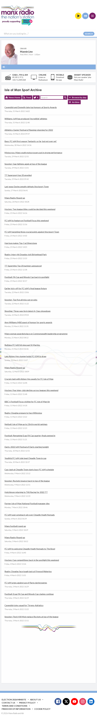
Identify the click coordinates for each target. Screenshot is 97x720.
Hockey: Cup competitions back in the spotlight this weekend (32, 560)
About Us (35, 699)
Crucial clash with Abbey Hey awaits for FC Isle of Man (29, 379)
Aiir (22, 713)
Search (89, 33)
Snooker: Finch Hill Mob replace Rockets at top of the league (31, 616)
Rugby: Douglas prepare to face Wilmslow (23, 413)
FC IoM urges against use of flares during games (26, 582)
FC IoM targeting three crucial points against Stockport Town (32, 232)
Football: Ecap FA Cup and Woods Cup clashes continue (29, 594)
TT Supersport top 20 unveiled (18, 175)
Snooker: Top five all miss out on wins (21, 299)
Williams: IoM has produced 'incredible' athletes (26, 118)
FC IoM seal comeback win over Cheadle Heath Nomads (30, 515)
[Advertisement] (51, 655)
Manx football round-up (15, 526)
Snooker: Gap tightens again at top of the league (26, 164)
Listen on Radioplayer (43, 78)
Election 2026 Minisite (14, 699)
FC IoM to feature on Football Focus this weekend (27, 220)
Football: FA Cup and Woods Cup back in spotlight (27, 277)
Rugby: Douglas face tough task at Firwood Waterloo (28, 571)
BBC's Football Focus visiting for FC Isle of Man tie (27, 401)
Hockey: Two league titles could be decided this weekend (30, 209)
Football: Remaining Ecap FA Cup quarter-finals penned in (30, 435)
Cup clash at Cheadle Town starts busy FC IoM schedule (29, 469)
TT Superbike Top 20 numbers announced (23, 266)
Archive (75, 102)
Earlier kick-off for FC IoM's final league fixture (26, 288)
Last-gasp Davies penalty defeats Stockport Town (27, 186)
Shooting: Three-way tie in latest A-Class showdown (28, 311)
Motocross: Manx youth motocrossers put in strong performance (33, 152)
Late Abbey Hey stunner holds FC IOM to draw (25, 356)
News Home (14, 97)
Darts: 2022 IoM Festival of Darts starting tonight (27, 447)
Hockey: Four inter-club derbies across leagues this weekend (31, 390)
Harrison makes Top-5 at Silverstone (21, 243)
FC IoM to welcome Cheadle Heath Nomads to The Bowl (30, 548)
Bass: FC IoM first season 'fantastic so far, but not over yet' (31, 141)
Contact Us (8, 702)
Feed (28, 97)
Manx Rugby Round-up (15, 198)
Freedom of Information (16, 709)
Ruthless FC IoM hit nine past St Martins (22, 345)
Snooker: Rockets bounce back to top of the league (27, 481)
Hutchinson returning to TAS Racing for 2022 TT (26, 492)
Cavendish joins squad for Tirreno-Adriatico (24, 605)
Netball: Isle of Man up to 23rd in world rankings (26, 424)
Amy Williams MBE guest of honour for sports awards (28, 322)
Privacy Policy (27, 702)
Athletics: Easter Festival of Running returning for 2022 (29, 130)
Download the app (60, 78)
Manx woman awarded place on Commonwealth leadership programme (36, 333)
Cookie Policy (42, 709)
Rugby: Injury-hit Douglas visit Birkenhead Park (26, 254)
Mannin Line (26, 51)
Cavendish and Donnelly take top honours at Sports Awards (31, 107)
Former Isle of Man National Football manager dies (27, 503)
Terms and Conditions (14, 706)
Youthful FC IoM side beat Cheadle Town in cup (25, 458)
